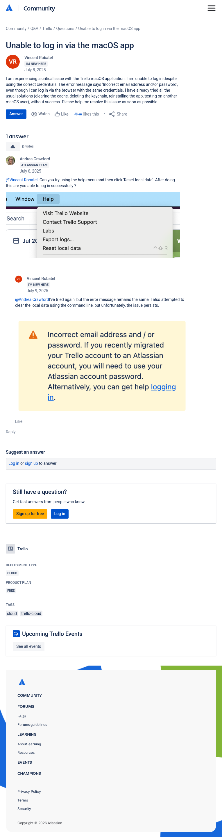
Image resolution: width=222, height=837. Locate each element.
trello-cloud (31, 613)
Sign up (31, 463)
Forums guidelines (32, 724)
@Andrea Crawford (32, 299)
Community (39, 8)
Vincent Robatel (38, 57)
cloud (12, 613)
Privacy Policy (29, 791)
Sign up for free (30, 513)
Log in (13, 463)
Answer (16, 113)
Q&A (34, 28)
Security (24, 808)
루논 (78, 114)
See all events (28, 646)
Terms (22, 800)
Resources (26, 752)
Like (18, 421)
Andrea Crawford (35, 159)
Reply (11, 432)
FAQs (21, 716)
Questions (65, 28)
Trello (47, 28)
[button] (93, 225)
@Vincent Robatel (21, 180)
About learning (29, 744)
